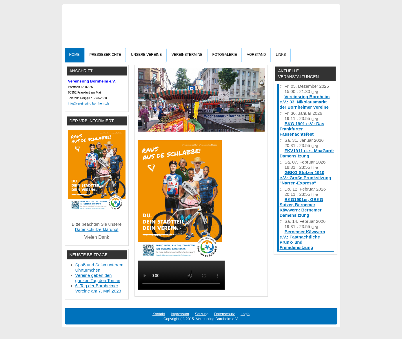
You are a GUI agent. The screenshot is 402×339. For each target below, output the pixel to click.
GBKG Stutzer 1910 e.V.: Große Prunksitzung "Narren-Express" (305, 177)
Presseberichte (105, 55)
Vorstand (256, 55)
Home (74, 55)
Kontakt (158, 314)
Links (281, 55)
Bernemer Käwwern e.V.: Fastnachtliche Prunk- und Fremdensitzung (302, 239)
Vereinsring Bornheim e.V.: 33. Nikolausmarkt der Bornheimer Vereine (305, 102)
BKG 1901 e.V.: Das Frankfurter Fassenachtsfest (302, 129)
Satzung (201, 314)
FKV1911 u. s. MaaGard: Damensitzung (307, 153)
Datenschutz (224, 314)
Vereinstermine (187, 55)
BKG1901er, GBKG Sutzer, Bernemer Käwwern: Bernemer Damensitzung (301, 207)
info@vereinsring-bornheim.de (89, 103)
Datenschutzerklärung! (96, 229)
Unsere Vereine (146, 55)
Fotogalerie (224, 55)
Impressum (180, 314)
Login (245, 314)
